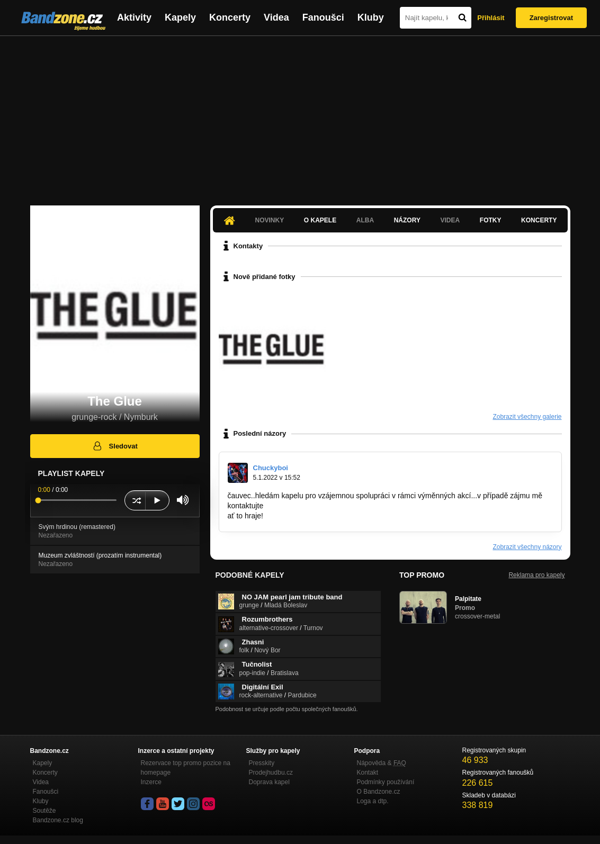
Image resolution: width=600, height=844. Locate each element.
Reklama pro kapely (536, 575)
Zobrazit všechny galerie (526, 416)
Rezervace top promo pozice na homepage (185, 767)
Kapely (180, 17)
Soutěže (44, 810)
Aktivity (134, 17)
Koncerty (229, 17)
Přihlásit (490, 18)
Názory (407, 220)
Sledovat (115, 446)
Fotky (491, 220)
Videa (276, 17)
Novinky (269, 220)
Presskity (262, 763)
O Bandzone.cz (378, 791)
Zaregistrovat (551, 18)
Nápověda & (381, 763)
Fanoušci (323, 17)
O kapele (320, 220)
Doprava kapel (269, 782)
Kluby (370, 17)
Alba (365, 220)
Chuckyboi (270, 468)
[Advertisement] (300, 115)
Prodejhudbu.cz (271, 772)
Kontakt (368, 772)
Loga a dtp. (373, 801)
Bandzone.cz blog (58, 820)
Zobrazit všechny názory (526, 547)
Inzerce (151, 782)
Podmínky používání (386, 782)
